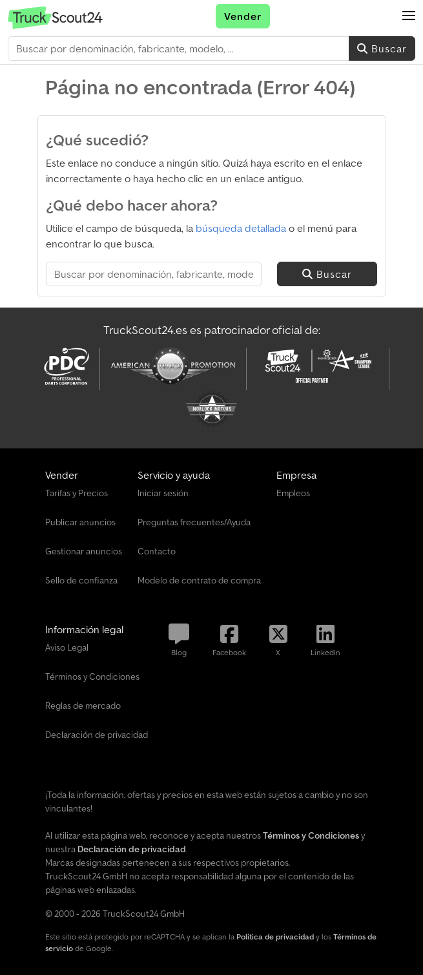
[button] (408, 16)
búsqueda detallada (241, 228)
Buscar (382, 48)
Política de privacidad (275, 936)
